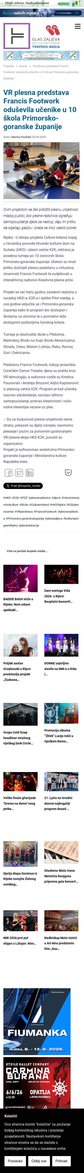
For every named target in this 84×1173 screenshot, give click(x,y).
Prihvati (61, 1161)
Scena (23, 66)
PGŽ (25, 497)
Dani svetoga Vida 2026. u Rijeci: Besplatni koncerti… (58, 596)
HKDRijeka (58, 504)
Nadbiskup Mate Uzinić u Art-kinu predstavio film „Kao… (60, 943)
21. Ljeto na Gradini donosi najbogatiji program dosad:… (58, 803)
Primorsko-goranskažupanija (26, 518)
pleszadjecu (54, 518)
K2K (16, 497)
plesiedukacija (30, 525)
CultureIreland (40, 504)
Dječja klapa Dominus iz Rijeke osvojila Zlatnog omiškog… (20, 879)
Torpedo (8, 66)
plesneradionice (40, 497)
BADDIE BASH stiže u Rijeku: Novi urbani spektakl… (18, 604)
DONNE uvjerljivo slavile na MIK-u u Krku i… (60, 668)
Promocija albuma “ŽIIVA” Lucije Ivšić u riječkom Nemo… (58, 736)
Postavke (15, 1161)
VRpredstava (25, 511)
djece (57, 497)
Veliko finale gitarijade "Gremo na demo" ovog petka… (19, 803)
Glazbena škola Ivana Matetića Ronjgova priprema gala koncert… (61, 876)
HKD (8, 497)
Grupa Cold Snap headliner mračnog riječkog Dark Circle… (18, 738)
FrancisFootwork (46, 511)
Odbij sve (39, 1161)
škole (24, 504)
